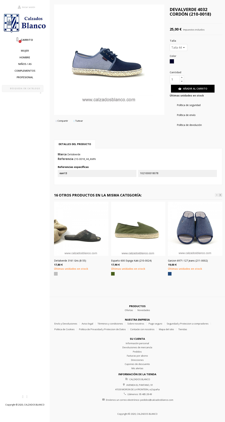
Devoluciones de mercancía (137, 347)
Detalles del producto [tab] (75, 144)
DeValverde (73, 154)
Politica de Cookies (64, 329)
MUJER (25, 50)
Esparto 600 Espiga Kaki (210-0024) (131, 260)
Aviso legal (87, 323)
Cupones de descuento (137, 364)
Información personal (137, 343)
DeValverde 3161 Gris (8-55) (70, 260)
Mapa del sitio (166, 329)
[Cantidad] (175, 79)
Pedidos (137, 351)
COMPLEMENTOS (25, 70)
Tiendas (182, 329)
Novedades (143, 310)
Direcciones (137, 360)
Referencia (65, 159)
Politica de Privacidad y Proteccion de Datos (102, 329)
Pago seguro (155, 323)
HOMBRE (24, 57)
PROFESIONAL (25, 77)
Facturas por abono (137, 355)
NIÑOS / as (25, 64)
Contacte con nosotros (142, 329)
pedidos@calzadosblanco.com (156, 399)
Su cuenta (137, 338)
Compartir (62, 121)
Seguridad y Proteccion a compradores (188, 323)
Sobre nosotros (135, 323)
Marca (62, 154)
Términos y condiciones (110, 323)
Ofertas (129, 310)
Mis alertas (137, 368)
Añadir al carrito (192, 88)
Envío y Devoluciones (65, 323)
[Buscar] (22, 88)
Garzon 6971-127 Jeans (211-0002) (188, 260)
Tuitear (78, 121)
